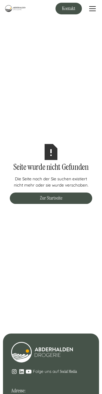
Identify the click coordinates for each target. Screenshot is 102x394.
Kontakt (68, 8)
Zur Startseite (51, 198)
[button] (91, 8)
